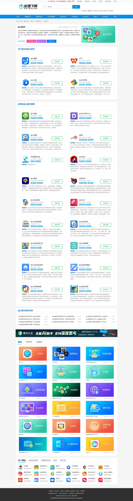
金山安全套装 (35, 200)
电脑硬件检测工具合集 (92, 416)
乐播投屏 (74, 478)
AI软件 (21, 362)
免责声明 (51, 491)
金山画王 (82, 157)
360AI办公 (42, 478)
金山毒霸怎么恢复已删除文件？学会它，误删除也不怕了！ (101, 321)
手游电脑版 (51, 16)
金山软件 (46, 21)
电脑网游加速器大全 (91, 362)
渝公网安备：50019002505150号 (76, 493)
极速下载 (26, 21)
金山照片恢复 (83, 286)
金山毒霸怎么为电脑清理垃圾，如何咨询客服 (98, 316)
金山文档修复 (83, 243)
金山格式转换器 (84, 265)
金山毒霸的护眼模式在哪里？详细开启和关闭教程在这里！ (33, 324)
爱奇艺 (58, 466)
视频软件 (21, 434)
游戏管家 (54, 380)
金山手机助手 (83, 222)
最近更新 (79, 1)
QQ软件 (31, 41)
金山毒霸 (34, 58)
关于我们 (62, 491)
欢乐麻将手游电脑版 (77, 472)
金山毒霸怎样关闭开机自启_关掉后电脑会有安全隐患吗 (33, 316)
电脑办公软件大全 (23, 416)
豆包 (115, 1)
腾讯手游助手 (27, 472)
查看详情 (57, 61)
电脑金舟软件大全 (41, 41)
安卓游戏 (75, 16)
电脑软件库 (39, 21)
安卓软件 (63, 16)
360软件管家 (43, 472)
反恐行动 (82, 178)
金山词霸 (34, 135)
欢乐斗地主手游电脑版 (93, 472)
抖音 (105, 10)
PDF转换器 (108, 1)
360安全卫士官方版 (98, 10)
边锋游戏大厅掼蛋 (44, 466)
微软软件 (51, 41)
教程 (95, 16)
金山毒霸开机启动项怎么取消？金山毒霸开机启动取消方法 (67, 321)
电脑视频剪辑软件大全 (92, 434)
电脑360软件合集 (56, 398)
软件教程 (82, 491)
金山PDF (82, 200)
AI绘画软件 (55, 434)
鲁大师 (58, 478)
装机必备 (87, 1)
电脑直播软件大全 (23, 452)
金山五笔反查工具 (37, 243)
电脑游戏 (39, 16)
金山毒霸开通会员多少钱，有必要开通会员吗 (30, 319)
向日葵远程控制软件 (93, 478)
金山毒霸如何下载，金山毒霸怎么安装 (96, 319)
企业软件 (105, 16)
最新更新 (73, 491)
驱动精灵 (26, 478)
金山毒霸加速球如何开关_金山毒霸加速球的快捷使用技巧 (67, 316)
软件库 (94, 1)
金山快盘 (34, 113)
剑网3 (81, 135)
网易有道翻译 (107, 478)
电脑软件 (28, 16)
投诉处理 (56, 491)
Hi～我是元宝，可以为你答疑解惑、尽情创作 (60, 1)
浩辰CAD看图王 (108, 472)
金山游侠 (34, 178)
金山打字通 (83, 80)
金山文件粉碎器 (36, 222)
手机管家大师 (35, 157)
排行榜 (100, 1)
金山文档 (34, 80)
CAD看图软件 (56, 452)
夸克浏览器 (110, 10)
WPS (80, 58)
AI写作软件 (22, 380)
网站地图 (67, 491)
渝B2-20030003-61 (63, 493)
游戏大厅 (88, 452)
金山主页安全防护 (37, 265)
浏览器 (87, 380)
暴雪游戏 (54, 362)
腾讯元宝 (90, 10)
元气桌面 (106, 466)
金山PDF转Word (84, 113)
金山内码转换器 (36, 286)
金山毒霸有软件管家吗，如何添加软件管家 (63, 319)
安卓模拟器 (22, 398)
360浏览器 (84, 10)
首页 (18, 16)
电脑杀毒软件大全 (90, 398)
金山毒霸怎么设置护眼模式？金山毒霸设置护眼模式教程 (33, 321)
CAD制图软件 (56, 416)
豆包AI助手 (91, 466)
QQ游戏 (26, 466)
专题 (115, 16)
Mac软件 (86, 16)
